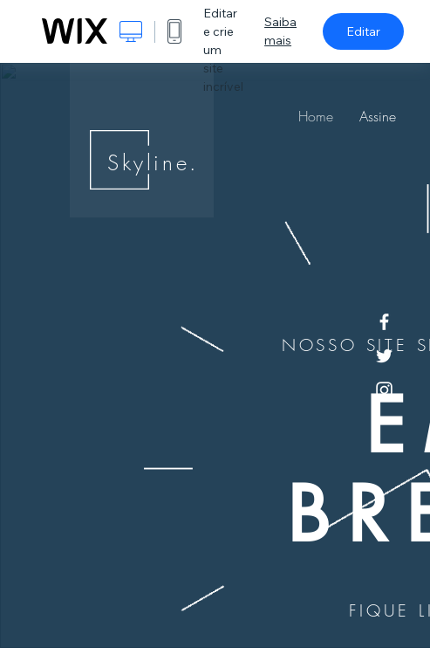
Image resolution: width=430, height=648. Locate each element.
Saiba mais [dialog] (280, 31)
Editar (363, 31)
